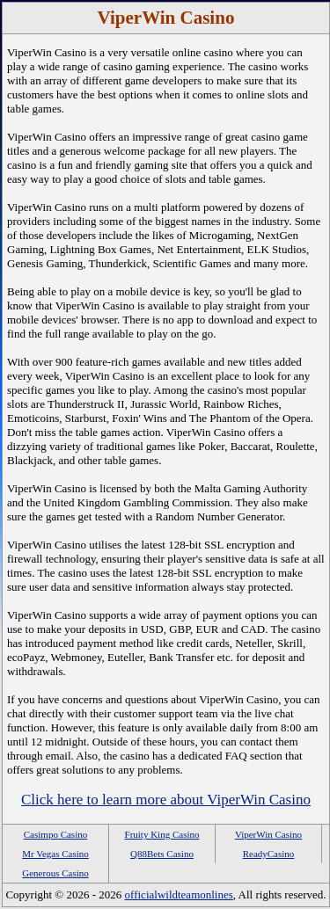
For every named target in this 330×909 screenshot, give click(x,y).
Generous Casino (55, 873)
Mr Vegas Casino (55, 853)
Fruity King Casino (162, 834)
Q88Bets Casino (162, 853)
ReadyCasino (269, 853)
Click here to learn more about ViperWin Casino (166, 799)
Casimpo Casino (55, 834)
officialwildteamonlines (179, 894)
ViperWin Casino (268, 834)
